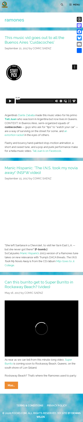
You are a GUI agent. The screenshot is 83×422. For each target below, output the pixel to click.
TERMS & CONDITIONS (29, 405)
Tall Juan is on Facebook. (47, 150)
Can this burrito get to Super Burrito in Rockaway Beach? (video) (39, 284)
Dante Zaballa (26, 115)
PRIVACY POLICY (57, 405)
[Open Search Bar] (62, 4)
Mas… (13, 386)
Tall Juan (10, 119)
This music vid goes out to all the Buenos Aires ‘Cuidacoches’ (34, 40)
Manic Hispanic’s (29, 253)
